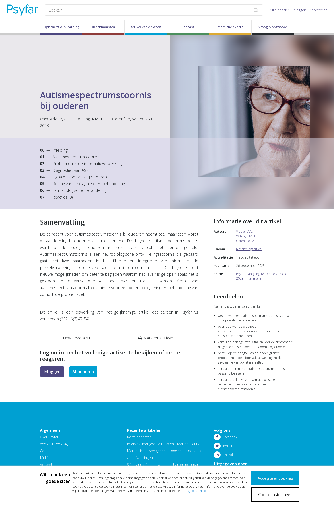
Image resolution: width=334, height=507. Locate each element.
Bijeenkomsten (103, 27)
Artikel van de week (146, 27)
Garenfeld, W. (124, 119)
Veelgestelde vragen (56, 443)
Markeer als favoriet (158, 338)
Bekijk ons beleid (195, 491)
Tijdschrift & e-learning (61, 27)
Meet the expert (230, 27)
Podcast (188, 27)
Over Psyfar (49, 437)
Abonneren (318, 10)
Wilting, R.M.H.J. (91, 119)
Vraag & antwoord (272, 27)
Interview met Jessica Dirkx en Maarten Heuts (163, 443)
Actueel (46, 464)
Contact (46, 450)
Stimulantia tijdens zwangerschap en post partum (165, 464)
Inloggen (299, 10)
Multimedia (48, 457)
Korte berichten (139, 437)
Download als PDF (79, 338)
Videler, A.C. (60, 119)
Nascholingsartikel (249, 249)
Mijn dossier (279, 10)
